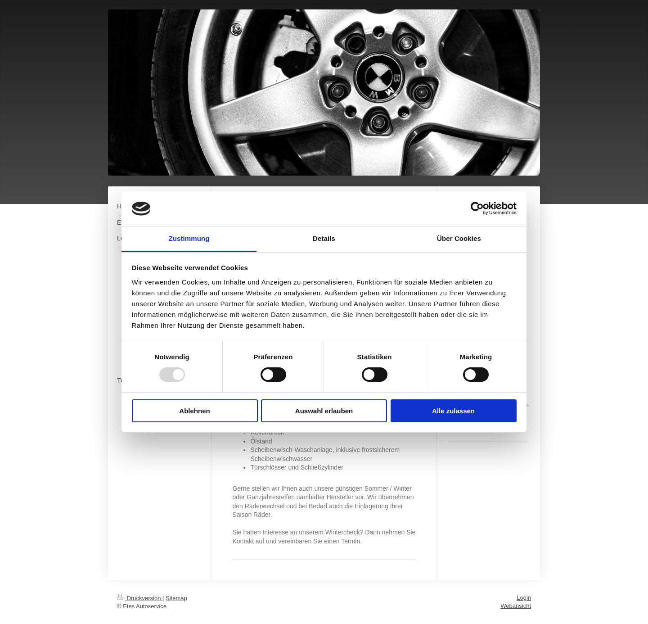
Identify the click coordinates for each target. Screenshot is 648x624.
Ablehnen (194, 411)
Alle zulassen (453, 411)
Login (524, 597)
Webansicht (515, 605)
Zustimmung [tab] (189, 238)
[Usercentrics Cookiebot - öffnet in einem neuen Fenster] (477, 208)
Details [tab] (324, 238)
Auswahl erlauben (324, 411)
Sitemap (176, 598)
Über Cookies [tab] (459, 238)
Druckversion (139, 598)
